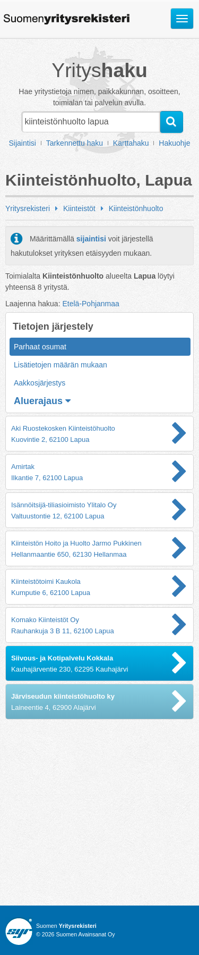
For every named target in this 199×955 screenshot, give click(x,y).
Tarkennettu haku (74, 143)
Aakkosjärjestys (39, 383)
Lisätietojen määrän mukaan (60, 365)
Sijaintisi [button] (22, 143)
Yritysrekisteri (27, 208)
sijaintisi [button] (91, 238)
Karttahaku (131, 143)
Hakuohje (174, 143)
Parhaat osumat (40, 346)
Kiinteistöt (79, 208)
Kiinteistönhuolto (136, 208)
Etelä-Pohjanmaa (90, 303)
